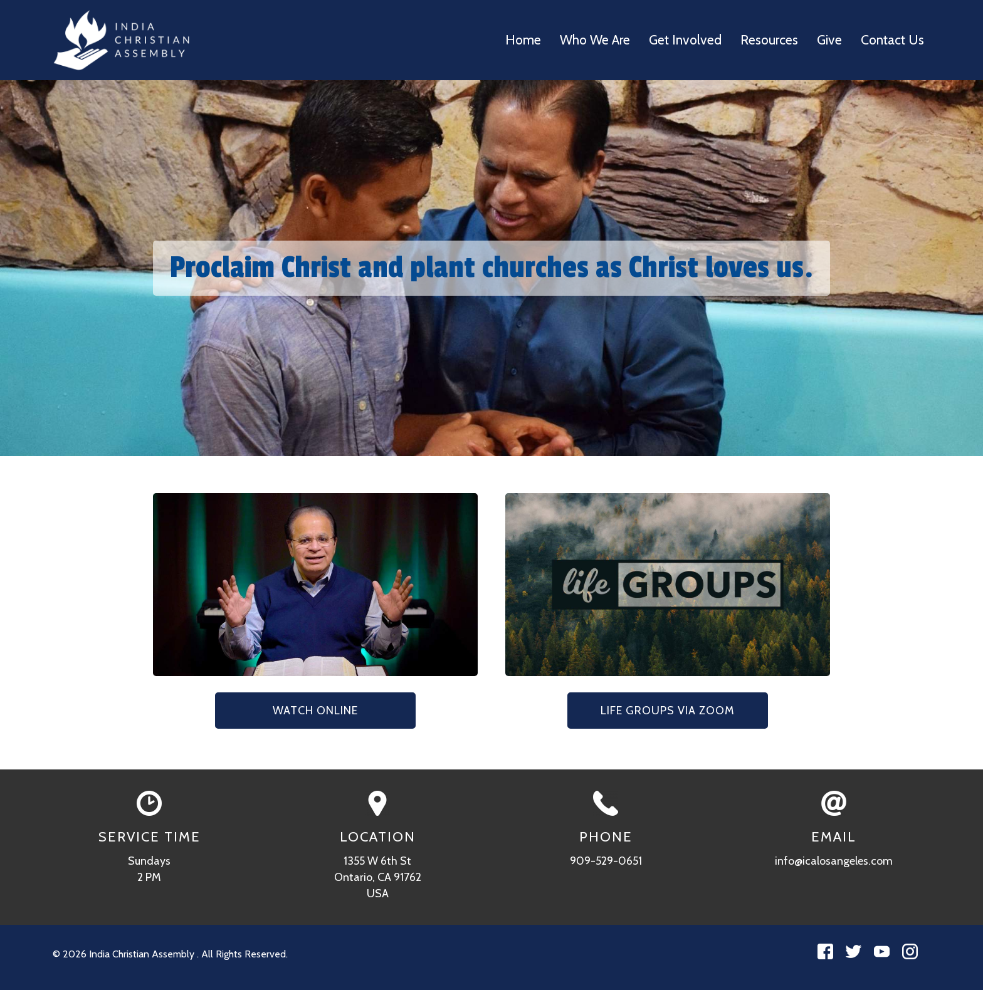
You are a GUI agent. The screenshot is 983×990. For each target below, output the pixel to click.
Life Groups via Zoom (668, 710)
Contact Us (892, 39)
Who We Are (595, 39)
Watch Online (315, 710)
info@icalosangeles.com (834, 861)
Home (523, 39)
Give (829, 39)
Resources (769, 39)
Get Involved (685, 39)
